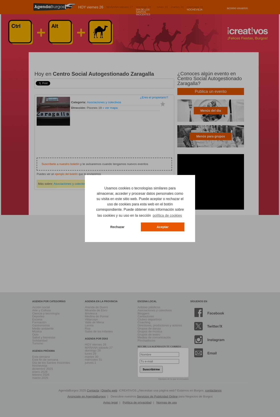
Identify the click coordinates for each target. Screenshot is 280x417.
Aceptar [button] (163, 227)
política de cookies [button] (167, 215)
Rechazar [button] (117, 227)
